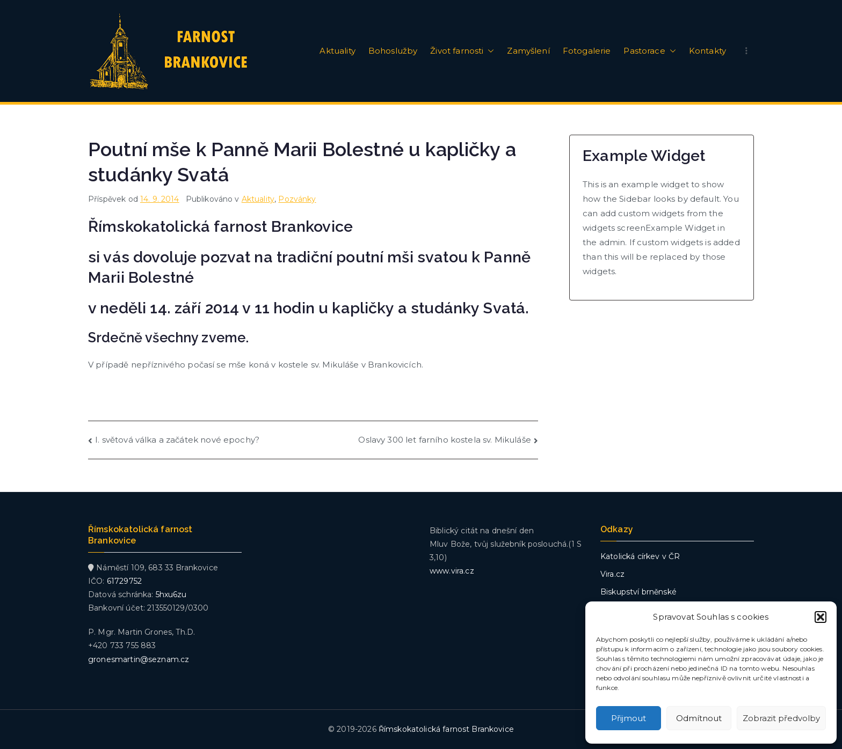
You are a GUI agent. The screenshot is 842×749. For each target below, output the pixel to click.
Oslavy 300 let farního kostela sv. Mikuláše (444, 440)
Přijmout (628, 718)
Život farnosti (462, 51)
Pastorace (649, 51)
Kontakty (707, 51)
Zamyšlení (528, 51)
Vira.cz (612, 574)
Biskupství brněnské (638, 592)
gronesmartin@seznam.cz (138, 659)
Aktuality (337, 51)
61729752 (124, 581)
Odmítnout (699, 718)
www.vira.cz (452, 571)
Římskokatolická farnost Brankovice (446, 729)
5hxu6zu (171, 594)
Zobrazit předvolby (781, 718)
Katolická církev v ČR (640, 556)
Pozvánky (297, 199)
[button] (820, 617)
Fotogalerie (587, 51)
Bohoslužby (393, 51)
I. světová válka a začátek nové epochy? (177, 440)
